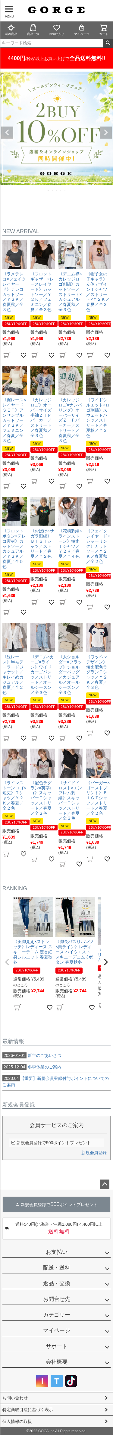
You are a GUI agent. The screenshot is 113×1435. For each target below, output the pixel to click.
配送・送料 (56, 1268)
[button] (7, 962)
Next (106, 133)
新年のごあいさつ (31, 1055)
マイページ (81, 30)
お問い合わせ (15, 1397)
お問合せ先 (56, 1299)
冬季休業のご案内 (31, 1067)
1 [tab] (48, 190)
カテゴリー (56, 1315)
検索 (108, 43)
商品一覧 (33, 30)
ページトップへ (104, 1184)
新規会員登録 (94, 1152)
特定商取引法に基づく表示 (27, 1409)
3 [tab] (56, 190)
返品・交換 (56, 1283)
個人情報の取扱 (17, 1421)
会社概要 (56, 1362)
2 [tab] (52, 190)
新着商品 (11, 30)
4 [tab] (61, 190)
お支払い (56, 1252)
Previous (7, 133)
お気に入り (56, 30)
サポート (56, 1346)
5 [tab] (65, 190)
